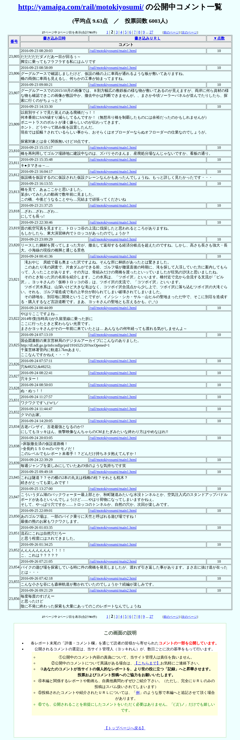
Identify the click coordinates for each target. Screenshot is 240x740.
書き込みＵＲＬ (147, 38)
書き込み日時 (54, 38)
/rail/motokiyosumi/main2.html (112, 561)
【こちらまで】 (147, 663)
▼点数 (219, 38)
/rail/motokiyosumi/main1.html (112, 51)
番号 (14, 42)
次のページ (189, 32)
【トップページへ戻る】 (125, 728)
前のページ (171, 32)
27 (151, 32)
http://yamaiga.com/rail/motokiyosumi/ (81, 7)
